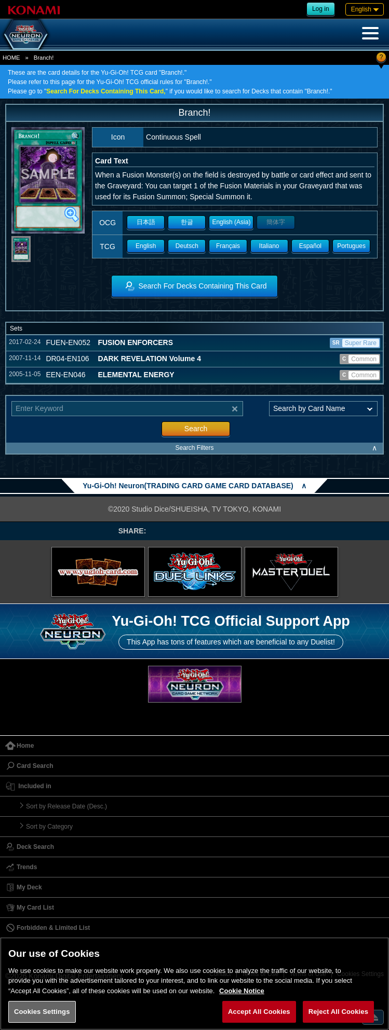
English (146, 246)
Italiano (269, 246)
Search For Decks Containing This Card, (105, 91)
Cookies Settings (42, 1011)
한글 (187, 222)
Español (310, 246)
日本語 (146, 222)
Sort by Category (49, 826)
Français (228, 246)
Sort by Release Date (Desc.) (66, 806)
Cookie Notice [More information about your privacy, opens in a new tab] (241, 991)
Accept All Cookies (259, 1011)
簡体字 (275, 222)
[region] (194, 983)
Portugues (351, 246)
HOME (11, 57)
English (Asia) (231, 222)
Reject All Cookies (338, 1011)
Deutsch (187, 246)
